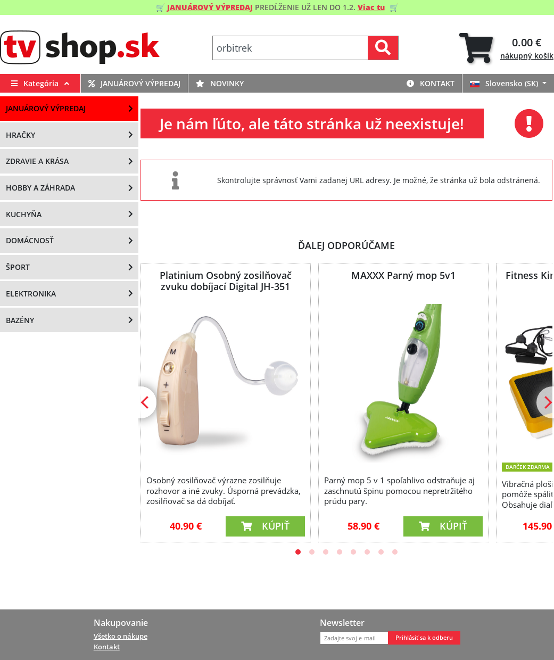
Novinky (220, 83)
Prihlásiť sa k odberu (424, 637)
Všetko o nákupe (120, 636)
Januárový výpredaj (134, 83)
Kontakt (430, 83)
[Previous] (145, 402)
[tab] (506, 48)
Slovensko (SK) (505, 83)
